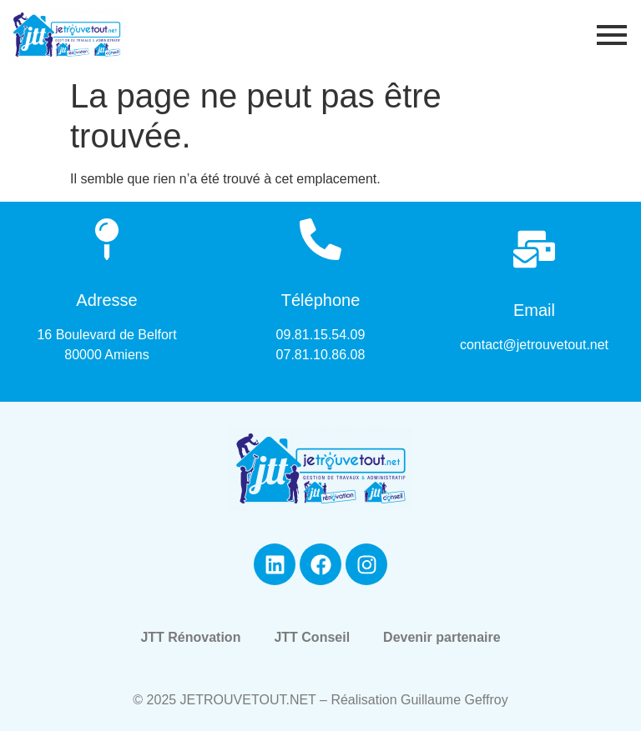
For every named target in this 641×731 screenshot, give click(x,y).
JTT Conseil (312, 637)
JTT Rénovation (190, 637)
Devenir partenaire (442, 637)
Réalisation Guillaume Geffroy (419, 700)
